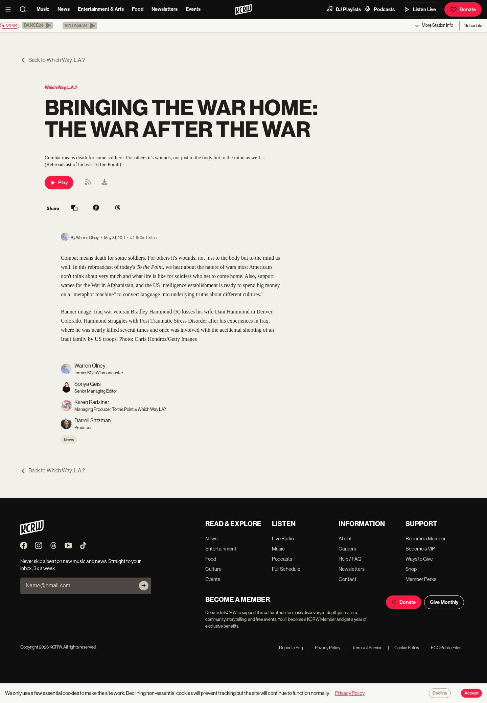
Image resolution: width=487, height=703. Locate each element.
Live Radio (283, 538)
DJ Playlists (343, 9)
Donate (463, 9)
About (345, 538)
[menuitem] (104, 182)
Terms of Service (364, 647)
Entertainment (220, 549)
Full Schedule (286, 569)
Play (59, 183)
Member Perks (420, 579)
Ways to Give (419, 559)
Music (43, 9)
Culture (213, 569)
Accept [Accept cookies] (471, 693)
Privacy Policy (324, 647)
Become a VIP (420, 549)
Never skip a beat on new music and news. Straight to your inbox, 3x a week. (80, 564)
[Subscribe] (143, 585)
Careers (347, 549)
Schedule (473, 25)
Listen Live (419, 9)
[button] (37, 25)
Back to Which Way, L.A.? (52, 60)
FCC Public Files (442, 647)
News (63, 9)
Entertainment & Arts (101, 9)
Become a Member (425, 538)
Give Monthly (444, 602)
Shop (411, 569)
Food (137, 9)
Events (193, 9)
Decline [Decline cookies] (440, 693)
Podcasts (379, 9)
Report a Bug (291, 647)
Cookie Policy (403, 647)
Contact (347, 579)
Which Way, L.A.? (61, 87)
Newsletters (165, 9)
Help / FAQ (350, 559)
